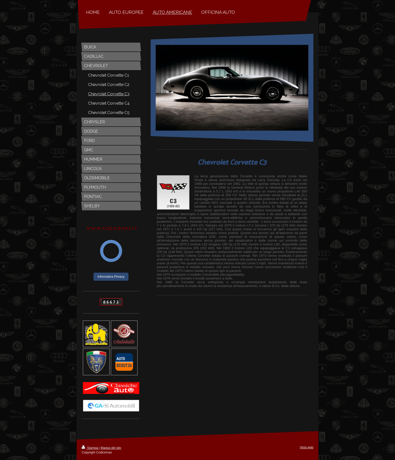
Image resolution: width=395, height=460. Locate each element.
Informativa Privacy (110, 276)
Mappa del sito (111, 448)
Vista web (306, 447)
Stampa (90, 448)
